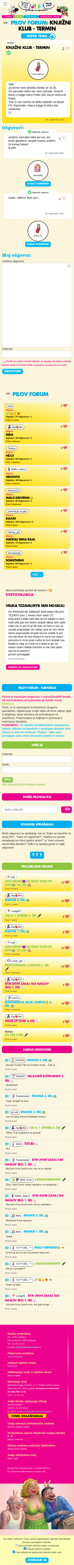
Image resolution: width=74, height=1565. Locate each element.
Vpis (7, 779)
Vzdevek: (7, 754)
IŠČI (67, 809)
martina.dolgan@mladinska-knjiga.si (34, 1411)
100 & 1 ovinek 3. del (23, 915)
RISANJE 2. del (17, 900)
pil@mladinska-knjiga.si (28, 1347)
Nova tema (37, 36)
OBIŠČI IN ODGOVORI (23, 667)
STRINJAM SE (37, 1560)
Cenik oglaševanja (27, 1416)
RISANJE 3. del (39, 1060)
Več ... (37, 574)
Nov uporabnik (11, 784)
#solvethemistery (50, 1179)
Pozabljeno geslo (34, 784)
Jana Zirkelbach (15, 1357)
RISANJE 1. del (17, 931)
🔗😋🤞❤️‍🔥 (43, 1279)
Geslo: (6, 764)
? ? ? (37, 855)
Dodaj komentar (38, 184)
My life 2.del (16, 1035)
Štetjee (31, 1144)
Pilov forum (25, 23)
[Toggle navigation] (5, 3)
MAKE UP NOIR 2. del (22, 1021)
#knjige (10, 43)
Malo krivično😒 (49, 1247)
